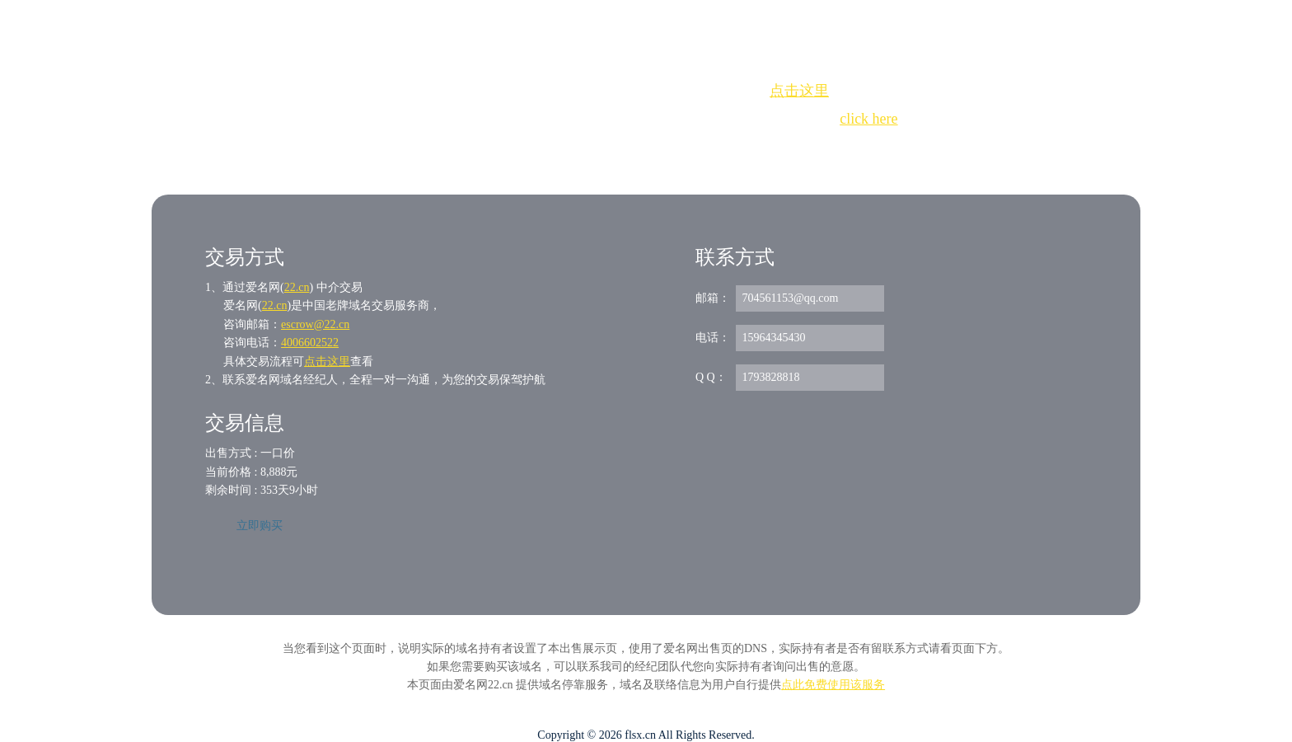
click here (868, 118)
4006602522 (310, 342)
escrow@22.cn (315, 324)
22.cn (297, 287)
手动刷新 (691, 149)
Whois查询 (604, 149)
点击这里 (799, 90)
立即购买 (259, 525)
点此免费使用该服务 (833, 685)
